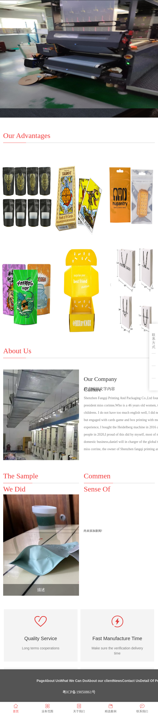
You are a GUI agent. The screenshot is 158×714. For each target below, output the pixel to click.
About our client (100, 681)
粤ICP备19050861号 (79, 692)
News (117, 681)
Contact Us (131, 681)
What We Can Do (73, 681)
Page (41, 681)
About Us (52, 681)
